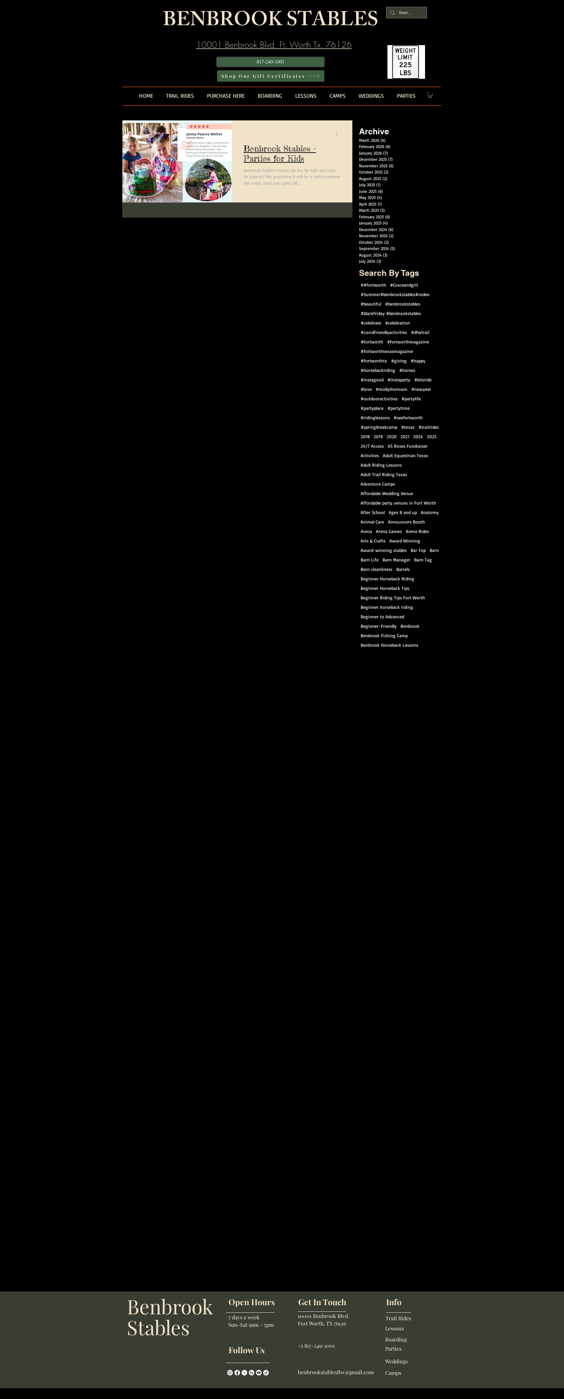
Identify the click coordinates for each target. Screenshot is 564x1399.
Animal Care (372, 522)
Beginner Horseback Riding (387, 578)
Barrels (403, 569)
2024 (418, 436)
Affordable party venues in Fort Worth (398, 503)
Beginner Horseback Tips (385, 588)
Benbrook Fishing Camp (384, 635)
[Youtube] (259, 1372)
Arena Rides (417, 531)
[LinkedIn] (251, 1372)
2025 (431, 436)
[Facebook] (237, 1372)
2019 (378, 436)
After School (373, 512)
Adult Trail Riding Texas (384, 474)
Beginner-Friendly (379, 626)
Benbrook (410, 626)
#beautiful (371, 304)
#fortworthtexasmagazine (387, 351)
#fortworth (372, 341)
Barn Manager (396, 559)
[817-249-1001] (270, 62)
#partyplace (372, 408)
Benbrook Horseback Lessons (389, 645)
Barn (434, 550)
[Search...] (406, 12)
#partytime (398, 408)
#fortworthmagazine (408, 341)
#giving (399, 360)
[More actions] (339, 134)
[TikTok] (266, 1372)
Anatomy (430, 512)
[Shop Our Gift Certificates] (270, 76)
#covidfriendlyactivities (384, 332)
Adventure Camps (378, 484)
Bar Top (418, 550)
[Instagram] (230, 1372)
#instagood (372, 379)
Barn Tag (423, 559)
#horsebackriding (378, 370)
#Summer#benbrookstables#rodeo (395, 294)
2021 (405, 436)
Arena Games (389, 531)
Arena (366, 531)
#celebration (397, 322)
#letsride (423, 379)
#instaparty (398, 379)
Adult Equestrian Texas (405, 455)
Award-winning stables (384, 550)
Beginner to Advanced (382, 616)
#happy (418, 360)
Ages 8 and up (403, 512)
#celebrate (371, 322)
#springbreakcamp (379, 427)
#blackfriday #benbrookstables (391, 313)
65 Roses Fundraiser (408, 446)
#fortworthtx (374, 360)
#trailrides (429, 427)
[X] (244, 1372)
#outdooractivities (379, 398)
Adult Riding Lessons (381, 465)
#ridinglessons (375, 417)
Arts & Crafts (373, 540)
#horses (407, 370)
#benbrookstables (402, 304)
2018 (365, 436)
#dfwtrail (420, 332)
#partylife (411, 398)
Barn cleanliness (376, 569)
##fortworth (373, 285)
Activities (370, 455)
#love (366, 389)
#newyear (421, 389)
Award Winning (404, 540)
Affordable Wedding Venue (387, 493)
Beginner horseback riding (387, 607)
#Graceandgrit (404, 285)
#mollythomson (391, 389)
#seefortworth (408, 417)
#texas (408, 427)
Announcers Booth (406, 522)
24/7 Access (372, 446)
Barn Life (370, 559)
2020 (392, 436)
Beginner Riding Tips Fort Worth (393, 597)
